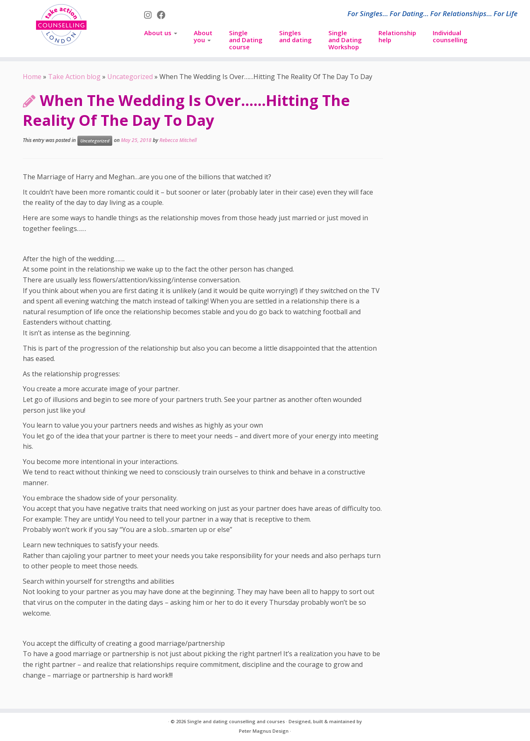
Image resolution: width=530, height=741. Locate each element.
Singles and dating (295, 36)
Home (32, 76)
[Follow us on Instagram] (150, 15)
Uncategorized (130, 76)
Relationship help (397, 36)
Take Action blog (74, 76)
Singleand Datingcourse (246, 40)
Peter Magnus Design (264, 731)
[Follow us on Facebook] (164, 15)
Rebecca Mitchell (178, 140)
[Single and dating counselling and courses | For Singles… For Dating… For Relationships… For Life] (61, 25)
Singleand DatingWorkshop (345, 40)
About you (203, 36)
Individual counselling (450, 36)
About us (160, 33)
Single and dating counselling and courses (236, 721)
